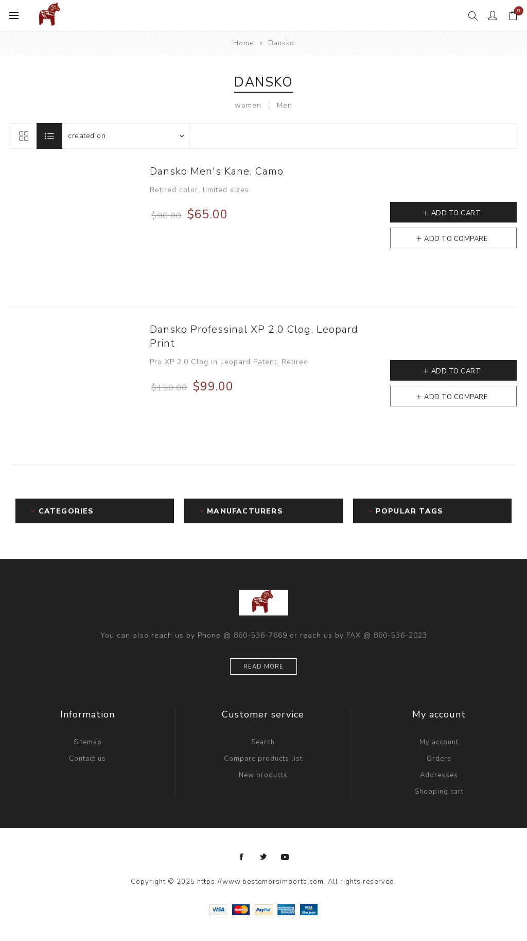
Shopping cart (439, 791)
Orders (439, 758)
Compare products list (263, 758)
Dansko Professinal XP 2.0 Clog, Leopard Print (254, 336)
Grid (23, 136)
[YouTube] (285, 857)
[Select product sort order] (125, 136)
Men (284, 105)
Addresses (439, 775)
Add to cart (456, 213)
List (49, 136)
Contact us (87, 758)
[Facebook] (242, 857)
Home (243, 43)
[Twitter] (263, 857)
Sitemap (88, 742)
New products (263, 775)
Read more (263, 667)
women (248, 105)
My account (439, 742)
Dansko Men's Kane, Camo (217, 171)
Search (263, 742)
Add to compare (455, 239)
